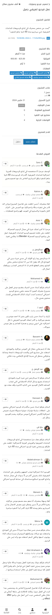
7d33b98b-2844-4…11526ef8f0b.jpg (31, 38)
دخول (18, 142)
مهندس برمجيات (34, 495)
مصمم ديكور (35, 165)
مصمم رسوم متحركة (33, 339)
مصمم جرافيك (35, 223)
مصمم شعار (36, 372)
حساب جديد (30, 142)
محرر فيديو (36, 252)
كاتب (46, 95)
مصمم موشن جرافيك (32, 194)
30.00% (21, 105)
